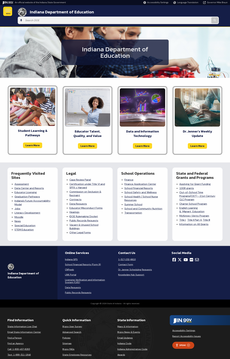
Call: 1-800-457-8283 (19, 340)
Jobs (17, 199)
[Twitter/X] (180, 251)
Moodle (19, 208)
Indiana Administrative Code (132, 340)
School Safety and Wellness (140, 183)
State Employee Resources (77, 345)
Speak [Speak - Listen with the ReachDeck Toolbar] (183, 336)
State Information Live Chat (22, 317)
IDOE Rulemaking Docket (83, 207)
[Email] (197, 251)
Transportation (133, 204)
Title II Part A (194, 211)
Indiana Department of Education (58, 11)
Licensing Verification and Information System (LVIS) (85, 272)
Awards (121, 345)
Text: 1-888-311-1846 (19, 345)
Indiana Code (124, 334)
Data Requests (78, 195)
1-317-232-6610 (127, 250)
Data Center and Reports (29, 179)
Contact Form (125, 255)
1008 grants (186, 179)
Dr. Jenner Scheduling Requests (135, 260)
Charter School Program (193, 195)
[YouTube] (186, 251)
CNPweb (69, 260)
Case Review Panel (80, 171)
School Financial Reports (138, 179)
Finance (128, 171)
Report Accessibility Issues (186, 327)
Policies (66, 328)
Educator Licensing (26, 183)
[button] (156, 2)
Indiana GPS (71, 250)
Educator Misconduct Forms (86, 199)
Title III (206, 211)
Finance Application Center (140, 175)
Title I (182, 211)
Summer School (133, 195)
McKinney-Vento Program (194, 207)
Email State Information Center (24, 323)
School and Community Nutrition (143, 199)
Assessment (22, 175)
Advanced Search (71, 323)
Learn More (33, 136)
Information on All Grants (193, 215)
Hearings (74, 203)
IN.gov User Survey (72, 317)
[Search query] (201, 11)
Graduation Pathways (27, 187)
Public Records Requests (83, 211)
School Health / (133, 187)
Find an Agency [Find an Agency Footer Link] (16, 334)
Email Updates (125, 328)
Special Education (25, 216)
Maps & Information (127, 317)
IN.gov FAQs (68, 340)
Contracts (75, 190)
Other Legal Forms (80, 223)
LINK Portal (70, 265)
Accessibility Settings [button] (183, 321)
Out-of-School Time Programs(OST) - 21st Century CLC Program (197, 187)
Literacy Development (27, 204)
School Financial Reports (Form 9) (83, 255)
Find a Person (15, 328)
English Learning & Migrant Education (191, 200)
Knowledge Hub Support (131, 265)
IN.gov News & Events (128, 323)
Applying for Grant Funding (195, 175)
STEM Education (24, 220)
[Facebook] (174, 251)
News (18, 212)
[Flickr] (191, 251)
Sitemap (67, 334)
